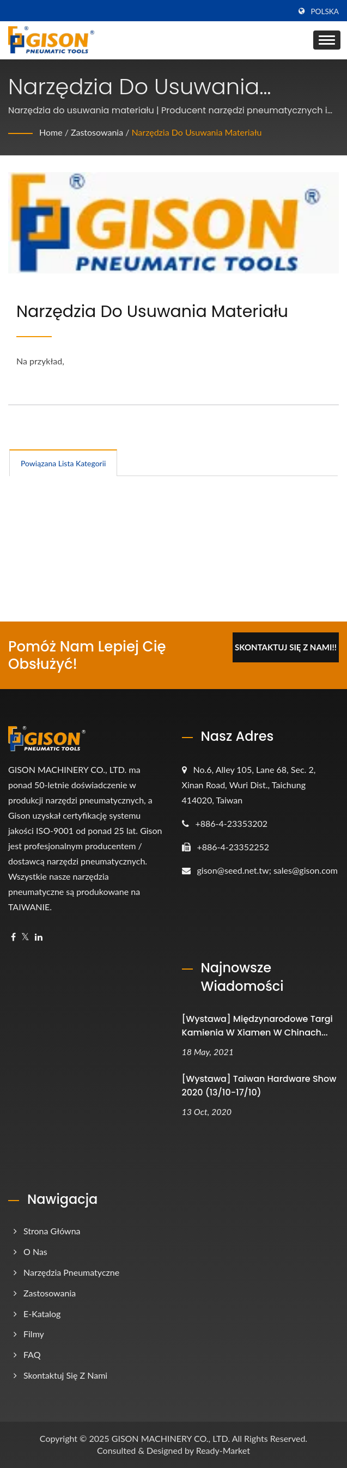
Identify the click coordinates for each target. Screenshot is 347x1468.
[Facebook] (13, 937)
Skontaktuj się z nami (65, 1375)
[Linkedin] (38, 937)
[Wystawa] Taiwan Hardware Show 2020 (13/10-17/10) (259, 1086)
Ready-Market (223, 1450)
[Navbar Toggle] (326, 40)
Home (51, 132)
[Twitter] (25, 937)
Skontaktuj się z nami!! (286, 647)
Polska (325, 11)
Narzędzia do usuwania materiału (196, 132)
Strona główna (52, 1231)
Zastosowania (97, 132)
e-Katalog (41, 1313)
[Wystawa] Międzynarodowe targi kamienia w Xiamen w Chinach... (257, 1026)
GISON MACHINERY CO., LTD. (171, 1438)
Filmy (33, 1334)
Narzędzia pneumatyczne (71, 1272)
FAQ (31, 1354)
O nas (35, 1251)
